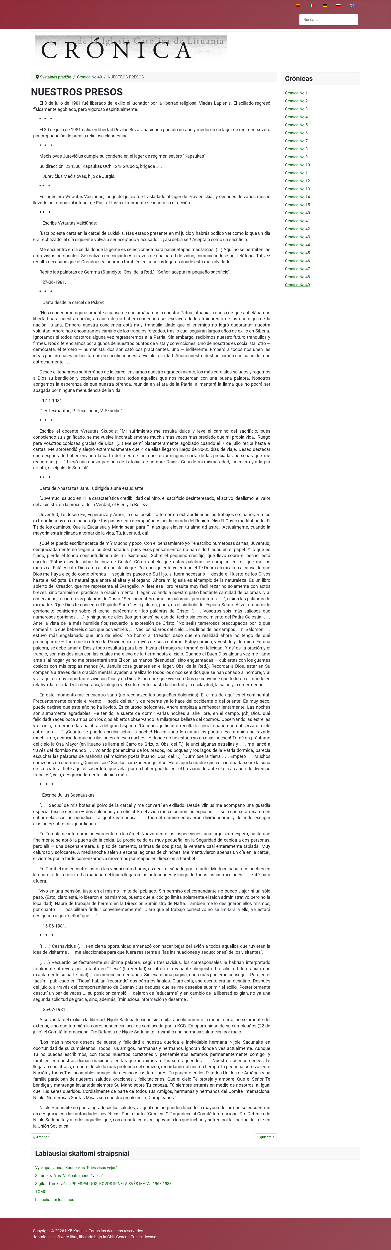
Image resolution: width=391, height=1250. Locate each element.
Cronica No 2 (296, 101)
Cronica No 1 (296, 93)
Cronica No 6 (296, 133)
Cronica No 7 (296, 141)
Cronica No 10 (297, 165)
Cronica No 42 (297, 229)
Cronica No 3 (296, 109)
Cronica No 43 (297, 237)
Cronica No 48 (297, 277)
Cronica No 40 (297, 213)
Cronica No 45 (297, 253)
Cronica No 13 (297, 189)
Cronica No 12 (297, 181)
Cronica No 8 (296, 149)
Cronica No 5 (296, 125)
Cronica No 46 (297, 261)
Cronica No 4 (296, 117)
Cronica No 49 (297, 285)
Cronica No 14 (297, 197)
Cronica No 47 (297, 269)
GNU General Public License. (132, 1237)
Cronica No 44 (297, 245)
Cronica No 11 (297, 173)
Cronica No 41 (297, 221)
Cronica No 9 (296, 157)
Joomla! (40, 1237)
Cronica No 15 (297, 205)
